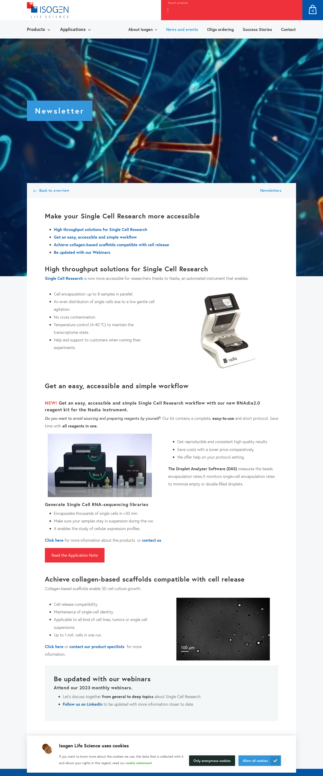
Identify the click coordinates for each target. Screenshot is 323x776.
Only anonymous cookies (212, 760)
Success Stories (257, 29)
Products (36, 29)
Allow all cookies (255, 760)
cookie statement (139, 763)
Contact (288, 29)
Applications (73, 29)
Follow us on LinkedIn (83, 704)
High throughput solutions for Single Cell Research (101, 229)
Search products (178, 3)
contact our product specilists (96, 646)
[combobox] (223, 10)
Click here (54, 540)
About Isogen (140, 29)
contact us (151, 540)
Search (294, 10)
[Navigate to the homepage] (47, 10)
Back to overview (54, 190)
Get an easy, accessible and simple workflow (96, 237)
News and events (182, 29)
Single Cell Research (64, 278)
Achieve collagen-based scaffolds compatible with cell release (112, 244)
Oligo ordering (220, 29)
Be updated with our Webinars (82, 252)
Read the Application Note (75, 555)
